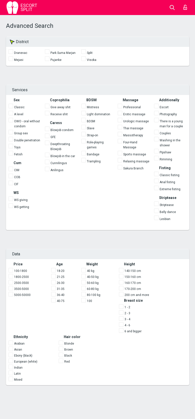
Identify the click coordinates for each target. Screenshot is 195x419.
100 (89, 301)
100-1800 (20, 271)
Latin (17, 373)
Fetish (18, 154)
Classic (19, 107)
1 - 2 (127, 307)
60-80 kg (93, 289)
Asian (18, 349)
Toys (17, 147)
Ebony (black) (23, 355)
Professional (132, 107)
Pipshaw (165, 152)
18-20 (60, 271)
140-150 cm (132, 271)
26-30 (60, 283)
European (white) (25, 361)
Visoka (91, 60)
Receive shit (59, 114)
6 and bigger (133, 331)
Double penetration (27, 140)
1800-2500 (21, 277)
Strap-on (92, 135)
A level (18, 114)
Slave (90, 128)
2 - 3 (127, 313)
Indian (18, 367)
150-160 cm (132, 277)
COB (17, 177)
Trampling (94, 161)
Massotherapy (133, 135)
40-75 (60, 301)
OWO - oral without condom (27, 124)
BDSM (91, 121)
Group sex (21, 133)
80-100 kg (93, 295)
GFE (53, 137)
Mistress (93, 107)
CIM (16, 170)
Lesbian (165, 219)
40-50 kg (93, 277)
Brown (68, 349)
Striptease (167, 205)
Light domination (98, 114)
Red (67, 361)
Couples (165, 133)
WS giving (21, 200)
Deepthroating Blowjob (60, 146)
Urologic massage (136, 121)
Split (90, 53)
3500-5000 (21, 289)
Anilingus (56, 170)
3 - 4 (127, 319)
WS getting (21, 207)
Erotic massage (134, 114)
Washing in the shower (170, 143)
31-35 (60, 289)
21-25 (60, 277)
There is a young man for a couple (171, 124)
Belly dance (168, 212)
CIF (16, 184)
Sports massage (134, 154)
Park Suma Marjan (63, 53)
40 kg (90, 271)
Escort (164, 107)
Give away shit (60, 107)
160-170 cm (132, 283)
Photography (168, 114)
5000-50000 (22, 295)
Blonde (69, 343)
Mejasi (18, 60)
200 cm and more (136, 295)
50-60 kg (93, 283)
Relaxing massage (136, 161)
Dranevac (20, 53)
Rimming (166, 159)
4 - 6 (127, 325)
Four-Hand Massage (130, 145)
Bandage (93, 154)
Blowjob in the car (62, 156)
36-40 (60, 295)
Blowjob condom (62, 130)
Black (68, 355)
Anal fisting (167, 182)
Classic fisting (169, 175)
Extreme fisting (170, 189)
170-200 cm (132, 289)
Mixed (18, 379)
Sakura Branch (133, 168)
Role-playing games (95, 145)
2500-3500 (21, 283)
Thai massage (133, 128)
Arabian (19, 343)
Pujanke (55, 60)
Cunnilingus (58, 163)
